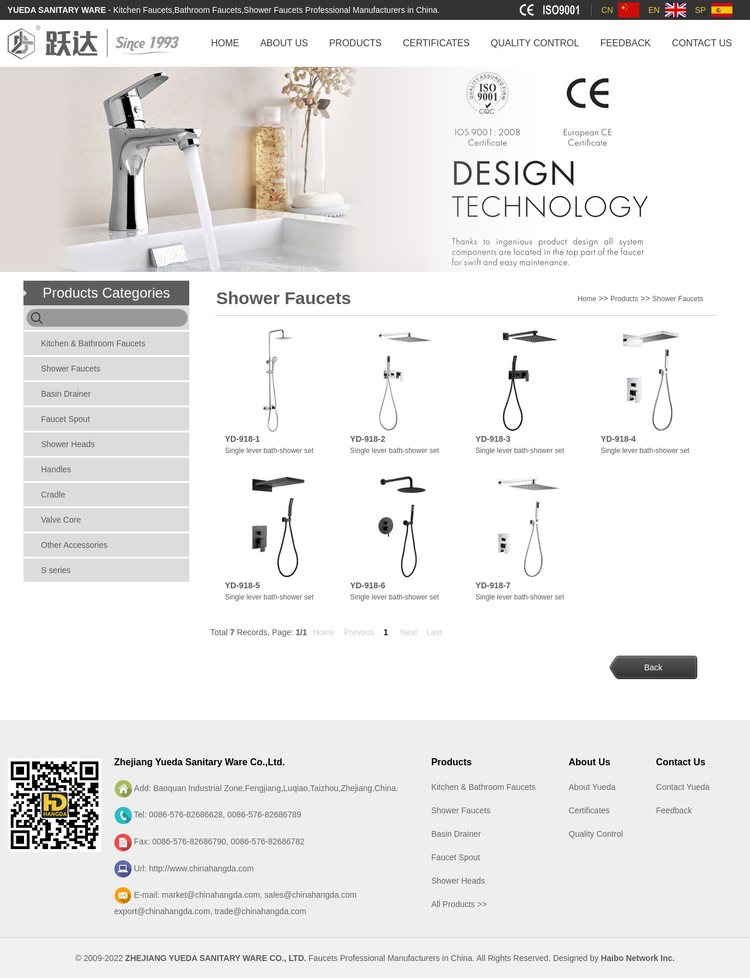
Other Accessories (74, 545)
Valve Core (61, 519)
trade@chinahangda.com (260, 911)
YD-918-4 (618, 439)
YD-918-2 (368, 439)
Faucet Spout (65, 419)
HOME (225, 43)
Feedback (674, 810)
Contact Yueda (683, 787)
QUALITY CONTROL (535, 43)
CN (607, 10)
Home (587, 299)
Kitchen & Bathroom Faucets (93, 343)
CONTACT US (702, 43)
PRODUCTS (355, 43)
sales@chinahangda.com (310, 894)
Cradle (53, 494)
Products (624, 299)
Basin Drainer (66, 393)
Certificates (589, 810)
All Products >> (459, 904)
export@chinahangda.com (162, 911)
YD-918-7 (492, 585)
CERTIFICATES (436, 43)
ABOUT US (284, 43)
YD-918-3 (492, 439)
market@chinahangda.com (211, 894)
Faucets (323, 958)
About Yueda (592, 787)
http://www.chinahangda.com (201, 868)
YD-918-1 (242, 439)
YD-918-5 (242, 585)
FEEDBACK (625, 43)
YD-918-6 (368, 585)
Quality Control (596, 834)
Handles (56, 469)
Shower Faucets (70, 368)
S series (56, 570)
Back (653, 667)
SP (700, 10)
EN (653, 10)
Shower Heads (68, 444)
